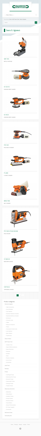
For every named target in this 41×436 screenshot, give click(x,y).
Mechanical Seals (8, 412)
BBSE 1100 (7, 201)
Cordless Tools (9, 344)
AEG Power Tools (15, 19)
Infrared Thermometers (11, 405)
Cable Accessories (10, 307)
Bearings (7, 368)
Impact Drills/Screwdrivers (11, 347)
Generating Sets (8, 415)
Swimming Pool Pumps (11, 377)
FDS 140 (6, 145)
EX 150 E (6, 114)
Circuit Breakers (9, 309)
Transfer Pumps (9, 385)
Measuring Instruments (10, 388)
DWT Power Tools (8, 341)
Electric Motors (8, 338)
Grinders (8, 353)
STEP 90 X (7, 287)
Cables (7, 322)
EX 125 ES (7, 87)
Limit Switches (9, 331)
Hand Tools (7, 365)
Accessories (8, 362)
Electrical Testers (9, 400)
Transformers (9, 335)
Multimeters (8, 391)
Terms (28, 424)
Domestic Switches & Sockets (12, 313)
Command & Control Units (11, 329)
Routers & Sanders (10, 358)
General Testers (9, 398)
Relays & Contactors (10, 324)
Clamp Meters (9, 394)
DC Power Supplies (10, 407)
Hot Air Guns (9, 360)
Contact (24, 424)
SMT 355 (6, 59)
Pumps (6, 371)
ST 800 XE (7, 259)
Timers (7, 326)
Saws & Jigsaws (23, 19)
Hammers (8, 351)
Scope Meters (9, 402)
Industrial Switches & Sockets (12, 315)
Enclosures (8, 318)
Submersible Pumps (10, 381)
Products (16, 424)
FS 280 (6, 173)
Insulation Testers (10, 396)
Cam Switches (9, 311)
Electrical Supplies (9, 304)
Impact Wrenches (10, 349)
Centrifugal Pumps (10, 374)
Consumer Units (9, 320)
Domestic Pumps (9, 379)
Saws (7, 355)
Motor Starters (9, 333)
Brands (20, 424)
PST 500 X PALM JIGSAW (11, 231)
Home (10, 19)
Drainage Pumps (9, 383)
